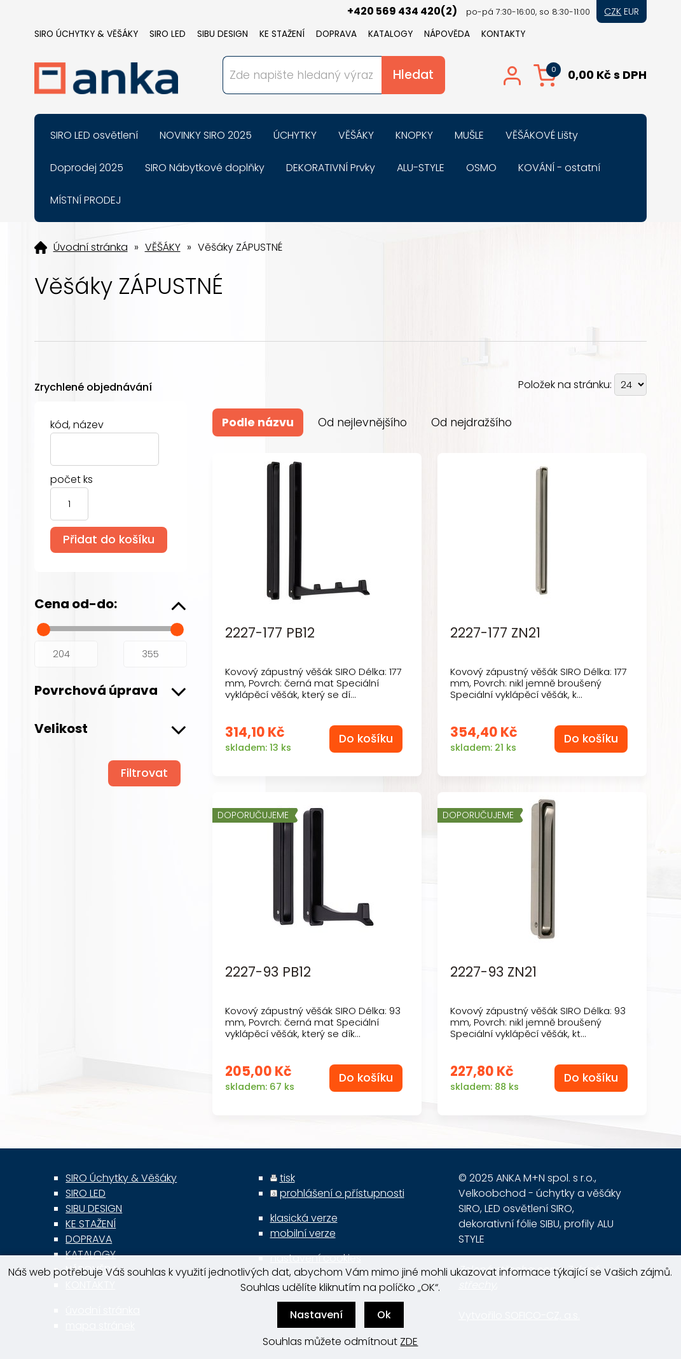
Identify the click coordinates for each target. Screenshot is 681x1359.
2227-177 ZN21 (495, 633)
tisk (287, 1178)
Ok (384, 1314)
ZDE (409, 1341)
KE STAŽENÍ (282, 34)
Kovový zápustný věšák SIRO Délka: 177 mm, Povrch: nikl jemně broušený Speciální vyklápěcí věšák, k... (538, 683)
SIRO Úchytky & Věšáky (86, 34)
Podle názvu (258, 422)
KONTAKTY (503, 34)
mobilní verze (303, 1233)
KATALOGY (390, 34)
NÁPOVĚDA (447, 34)
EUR (631, 11)
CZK (612, 11)
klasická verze (304, 1218)
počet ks (71, 479)
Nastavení (316, 1314)
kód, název (77, 424)
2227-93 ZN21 (493, 972)
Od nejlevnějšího (362, 422)
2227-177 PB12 (270, 633)
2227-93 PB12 (268, 972)
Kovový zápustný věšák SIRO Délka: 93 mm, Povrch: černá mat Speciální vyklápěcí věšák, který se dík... (313, 1022)
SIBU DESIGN (222, 34)
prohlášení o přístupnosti (342, 1193)
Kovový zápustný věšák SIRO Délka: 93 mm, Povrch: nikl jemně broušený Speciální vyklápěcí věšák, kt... (538, 1022)
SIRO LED (167, 34)
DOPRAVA (336, 34)
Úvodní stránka (90, 247)
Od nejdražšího (471, 422)
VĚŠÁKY (163, 247)
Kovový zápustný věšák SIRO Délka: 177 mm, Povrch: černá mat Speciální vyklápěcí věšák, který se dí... (313, 683)
